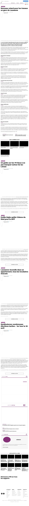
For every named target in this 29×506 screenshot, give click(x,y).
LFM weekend (19, 495)
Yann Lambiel (19, 493)
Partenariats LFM (14, 496)
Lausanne (8, 493)
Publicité (2, 1)
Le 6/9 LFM (19, 492)
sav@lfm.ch (25, 501)
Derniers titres (14, 493)
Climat (7, 492)
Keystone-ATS (6, 170)
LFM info (19, 491)
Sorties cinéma (25, 492)
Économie (8, 496)
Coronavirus (8, 491)
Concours (24, 491)
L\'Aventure (19, 496)
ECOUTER (26, 4)
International (8, 495)
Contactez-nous (6, 1)
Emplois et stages (14, 495)
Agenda (24, 493)
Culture (7, 497)
